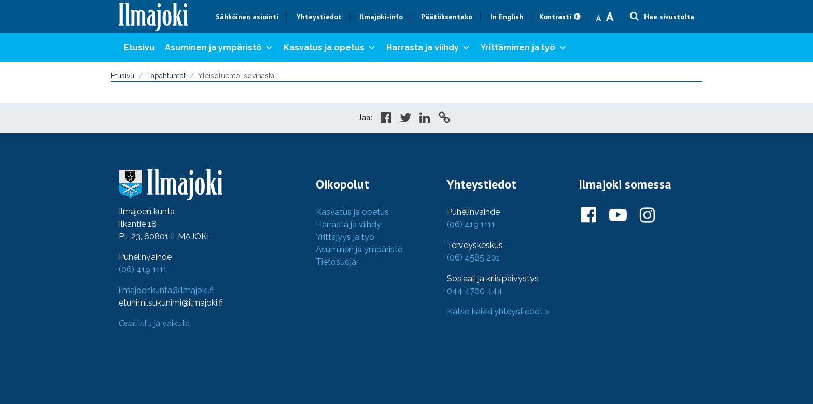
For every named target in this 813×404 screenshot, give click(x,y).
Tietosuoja (336, 262)
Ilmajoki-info (381, 16)
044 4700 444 (474, 291)
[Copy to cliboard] (444, 119)
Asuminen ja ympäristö (219, 47)
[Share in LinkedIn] (424, 119)
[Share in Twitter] (405, 119)
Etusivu (139, 47)
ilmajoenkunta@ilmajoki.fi (166, 290)
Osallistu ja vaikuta (154, 323)
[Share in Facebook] (386, 119)
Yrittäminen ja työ (524, 47)
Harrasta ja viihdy (428, 47)
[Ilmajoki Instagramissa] (647, 215)
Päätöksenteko (446, 16)
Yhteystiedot (319, 16)
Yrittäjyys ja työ (345, 237)
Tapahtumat (166, 75)
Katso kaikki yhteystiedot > (498, 311)
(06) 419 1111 (143, 270)
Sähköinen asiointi (247, 16)
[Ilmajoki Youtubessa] (618, 215)
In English (506, 16)
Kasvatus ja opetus (330, 47)
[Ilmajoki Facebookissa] (589, 215)
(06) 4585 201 (473, 258)
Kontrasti (555, 16)
